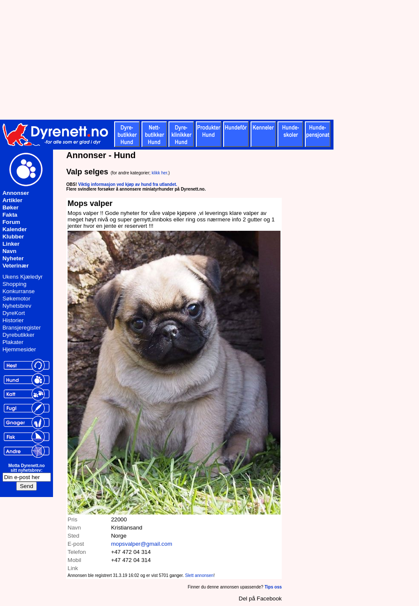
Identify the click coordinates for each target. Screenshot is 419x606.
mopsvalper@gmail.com (141, 544)
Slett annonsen (199, 575)
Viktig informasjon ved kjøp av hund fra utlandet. (127, 184)
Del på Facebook (260, 598)
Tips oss (273, 587)
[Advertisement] (209, 60)
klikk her (159, 173)
